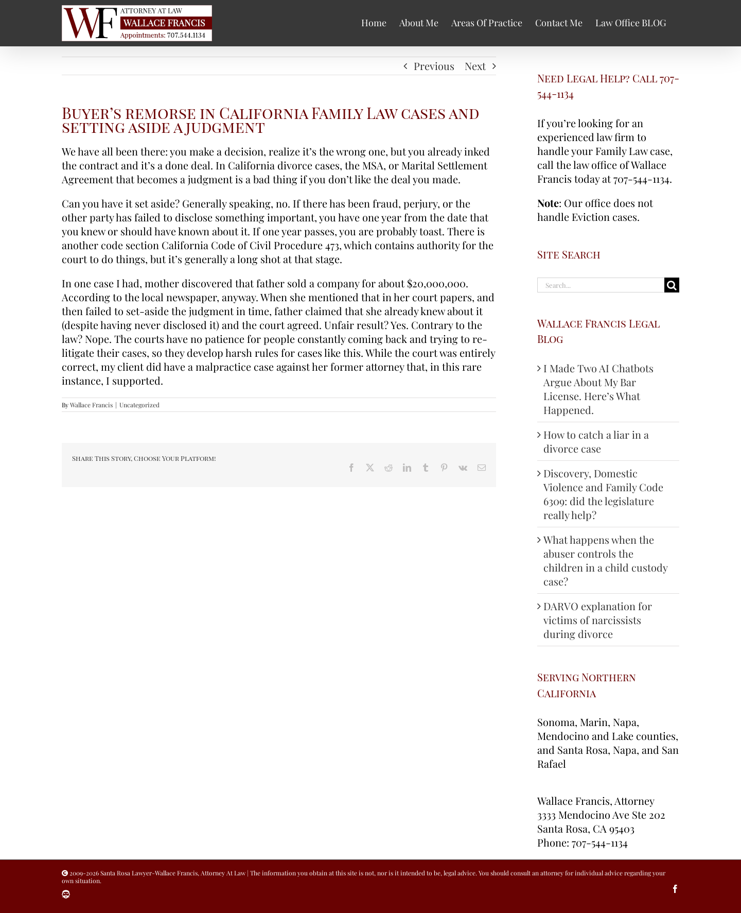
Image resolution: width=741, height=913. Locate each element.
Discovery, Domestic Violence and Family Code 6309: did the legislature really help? (603, 494)
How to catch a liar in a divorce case (596, 441)
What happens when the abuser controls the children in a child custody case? (605, 560)
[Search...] (600, 285)
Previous (434, 66)
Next (475, 66)
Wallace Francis (91, 405)
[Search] (671, 285)
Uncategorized (139, 405)
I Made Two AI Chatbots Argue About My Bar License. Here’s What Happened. (598, 389)
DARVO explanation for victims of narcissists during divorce (597, 620)
